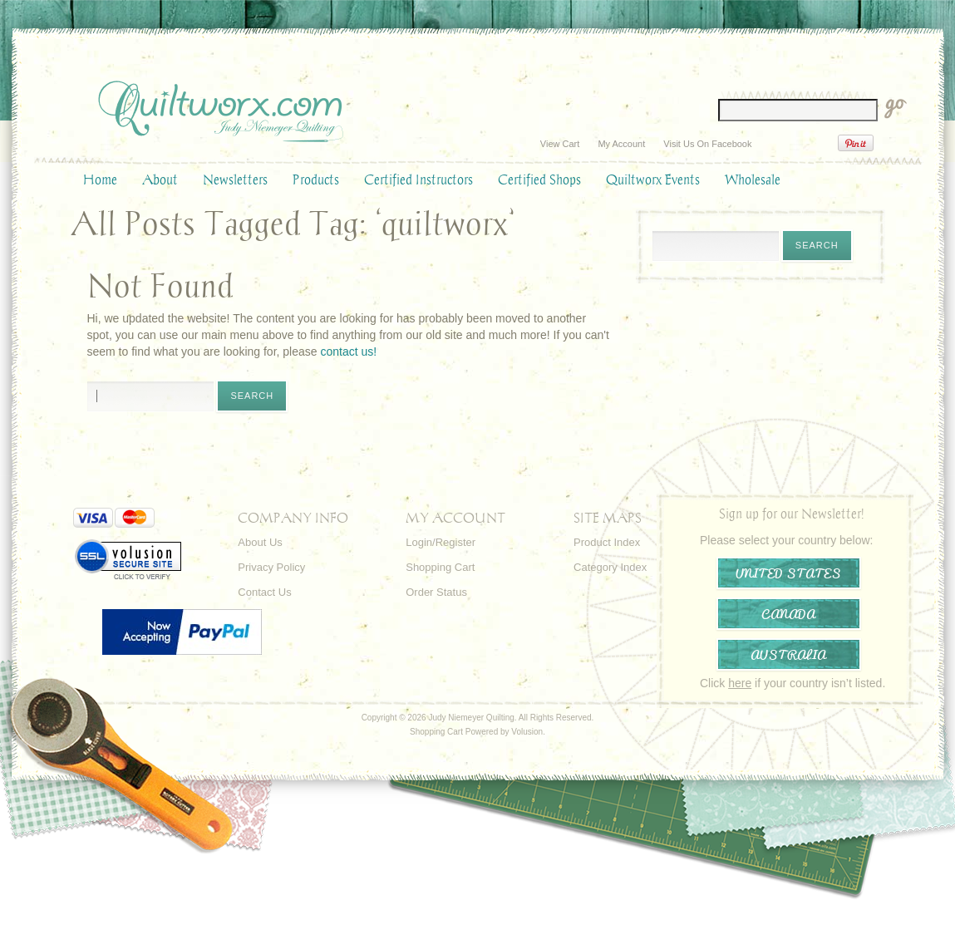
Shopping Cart (440, 567)
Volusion (527, 731)
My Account (621, 144)
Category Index (610, 567)
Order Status (436, 592)
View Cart (559, 144)
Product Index (606, 542)
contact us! (348, 351)
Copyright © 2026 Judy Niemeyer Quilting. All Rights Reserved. (478, 717)
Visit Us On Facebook (707, 144)
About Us (260, 542)
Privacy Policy (271, 567)
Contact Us (264, 592)
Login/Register (440, 542)
